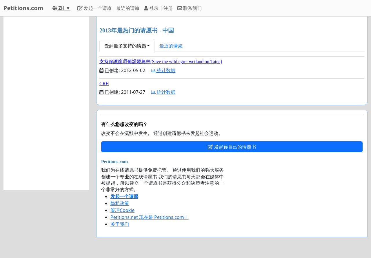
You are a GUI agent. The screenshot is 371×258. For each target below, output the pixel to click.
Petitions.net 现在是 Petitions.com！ (149, 217)
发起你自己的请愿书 (232, 147)
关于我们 (119, 224)
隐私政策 (119, 203)
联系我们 (189, 8)
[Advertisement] (46, 103)
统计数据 (163, 70)
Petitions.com (23, 8)
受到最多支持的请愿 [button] (125, 46)
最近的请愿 (127, 8)
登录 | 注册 (158, 8)
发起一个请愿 (94, 8)
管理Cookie (122, 210)
